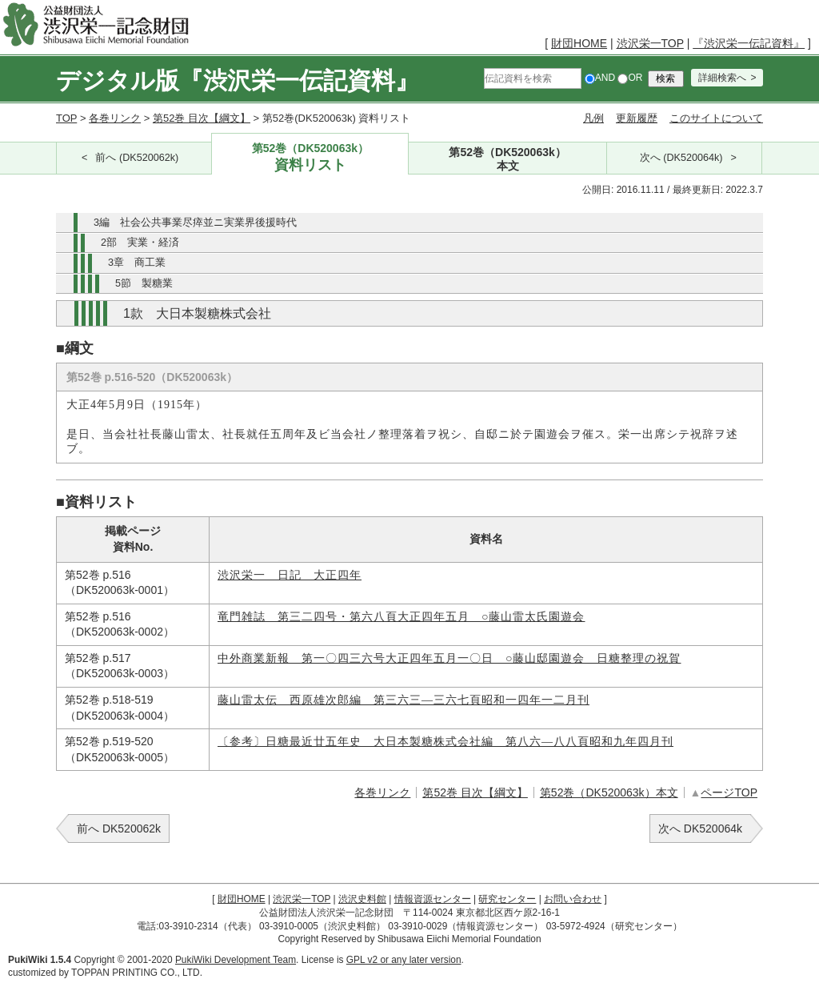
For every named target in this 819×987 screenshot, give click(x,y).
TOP (66, 118)
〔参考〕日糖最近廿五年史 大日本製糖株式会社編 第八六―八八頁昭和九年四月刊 (445, 742)
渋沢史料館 (362, 899)
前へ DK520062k (119, 828)
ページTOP (729, 792)
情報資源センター (432, 899)
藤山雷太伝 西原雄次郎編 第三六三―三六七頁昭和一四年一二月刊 (403, 700)
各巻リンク (115, 118)
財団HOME (579, 43)
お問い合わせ (572, 899)
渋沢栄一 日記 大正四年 (290, 575)
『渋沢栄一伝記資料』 (749, 43)
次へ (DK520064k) (681, 157)
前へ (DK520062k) (136, 157)
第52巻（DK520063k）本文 (609, 792)
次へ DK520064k (700, 828)
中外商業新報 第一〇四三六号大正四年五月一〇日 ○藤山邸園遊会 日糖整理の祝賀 (449, 658)
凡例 (593, 118)
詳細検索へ (722, 77)
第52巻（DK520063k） (310, 158)
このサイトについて (716, 118)
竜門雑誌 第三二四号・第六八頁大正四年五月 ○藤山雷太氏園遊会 (401, 617)
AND (600, 77)
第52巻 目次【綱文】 (201, 118)
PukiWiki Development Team (235, 959)
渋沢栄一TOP (650, 43)
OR (629, 77)
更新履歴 (636, 118)
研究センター (507, 899)
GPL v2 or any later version (403, 959)
